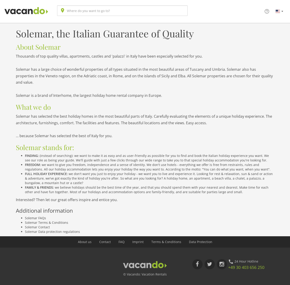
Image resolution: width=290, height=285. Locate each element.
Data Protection (200, 242)
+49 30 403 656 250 (246, 267)
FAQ (121, 242)
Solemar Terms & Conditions (46, 222)
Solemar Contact (37, 227)
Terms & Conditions (166, 242)
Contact (105, 242)
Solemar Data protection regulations (52, 231)
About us (85, 242)
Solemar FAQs (35, 218)
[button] (279, 11)
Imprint (138, 242)
